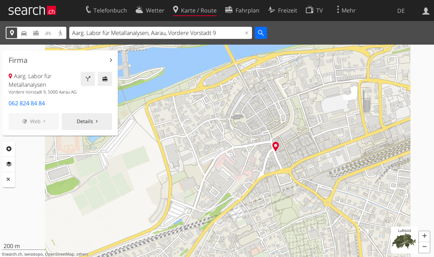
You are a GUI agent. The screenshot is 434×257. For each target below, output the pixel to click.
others (82, 254)
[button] (424, 236)
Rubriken (9, 148)
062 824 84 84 (27, 103)
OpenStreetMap (59, 254)
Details (85, 121)
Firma (18, 60)
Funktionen (9, 179)
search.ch (13, 254)
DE (401, 11)
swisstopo (33, 254)
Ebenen (9, 164)
